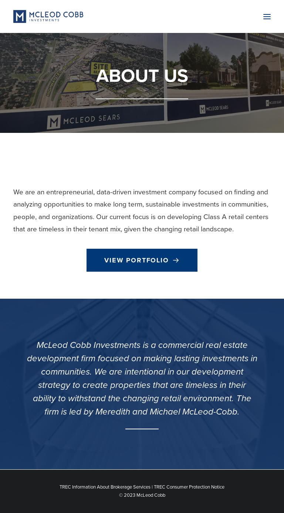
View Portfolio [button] (141, 260)
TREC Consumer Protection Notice (189, 487)
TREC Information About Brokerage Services (105, 487)
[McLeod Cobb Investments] (48, 16)
